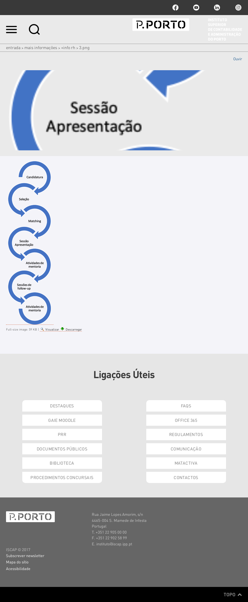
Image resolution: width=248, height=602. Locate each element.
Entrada (13, 47)
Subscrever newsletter (25, 555)
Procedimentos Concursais (61, 477)
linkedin (217, 8)
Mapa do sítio (17, 561)
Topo (233, 594)
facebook (175, 8)
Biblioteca (62, 463)
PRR (62, 434)
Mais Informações (40, 47)
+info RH (68, 47)
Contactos (186, 477)
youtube (196, 8)
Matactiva (186, 463)
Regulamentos (186, 434)
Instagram (238, 8)
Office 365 (186, 420)
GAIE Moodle (62, 420)
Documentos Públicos (62, 448)
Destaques (62, 405)
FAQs (186, 405)
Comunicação (186, 448)
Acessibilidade (18, 568)
